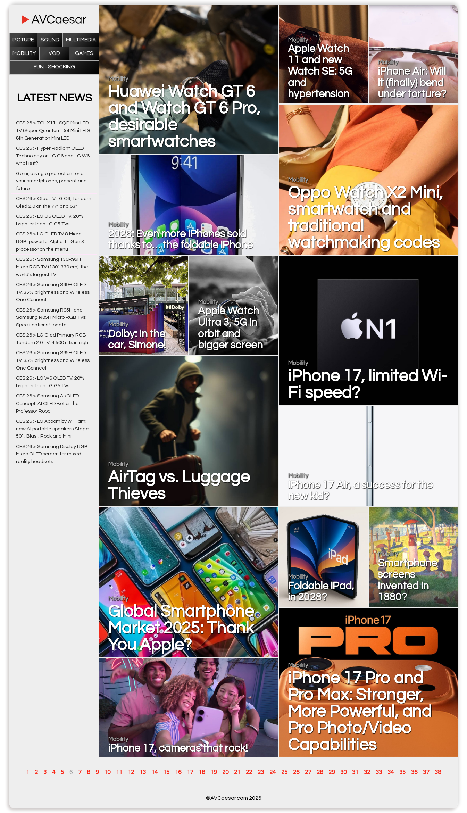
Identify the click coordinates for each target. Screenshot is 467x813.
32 (367, 772)
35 (402, 772)
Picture (23, 39)
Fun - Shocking (54, 66)
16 (178, 772)
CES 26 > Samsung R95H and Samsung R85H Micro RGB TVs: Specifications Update (51, 317)
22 (249, 772)
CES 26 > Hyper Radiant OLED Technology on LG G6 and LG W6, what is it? (53, 156)
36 (414, 772)
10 (107, 772)
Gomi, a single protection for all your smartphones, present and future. (51, 181)
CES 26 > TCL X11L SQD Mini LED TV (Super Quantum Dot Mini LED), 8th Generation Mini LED (53, 130)
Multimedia (81, 39)
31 (355, 772)
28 (320, 772)
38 (438, 772)
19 (213, 772)
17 (190, 772)
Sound (50, 39)
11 (119, 772)
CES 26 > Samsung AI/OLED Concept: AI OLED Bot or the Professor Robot (47, 403)
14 (154, 772)
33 (379, 772)
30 (343, 772)
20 (225, 772)
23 (261, 772)
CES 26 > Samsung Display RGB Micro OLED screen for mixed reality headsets (52, 454)
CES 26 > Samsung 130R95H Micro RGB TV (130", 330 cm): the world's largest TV (52, 267)
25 (284, 772)
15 (166, 772)
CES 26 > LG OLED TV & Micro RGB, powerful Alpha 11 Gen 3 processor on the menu (50, 241)
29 (331, 772)
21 (237, 772)
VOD (54, 53)
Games (84, 53)
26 (296, 772)
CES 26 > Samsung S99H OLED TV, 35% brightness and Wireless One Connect (53, 292)
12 (131, 772)
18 (202, 772)
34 (390, 772)
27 (308, 772)
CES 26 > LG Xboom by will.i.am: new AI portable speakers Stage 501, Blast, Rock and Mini (52, 428)
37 (426, 772)
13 (143, 772)
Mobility (24, 53)
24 (272, 772)
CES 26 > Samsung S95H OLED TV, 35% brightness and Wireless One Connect (53, 360)
